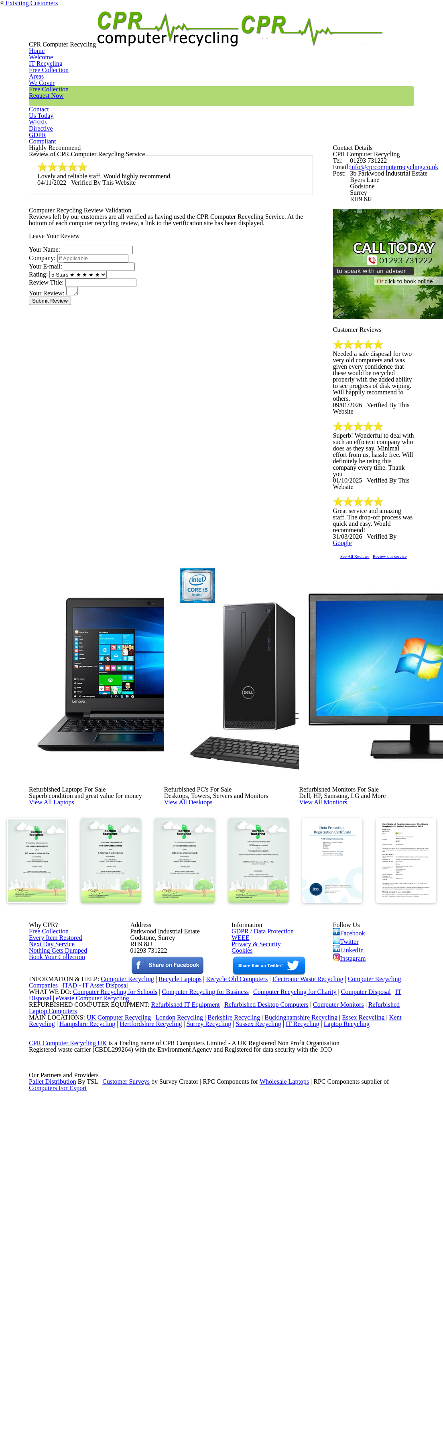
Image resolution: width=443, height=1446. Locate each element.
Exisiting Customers (419, 5)
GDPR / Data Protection (259, 1129)
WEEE (354, 34)
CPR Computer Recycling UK (67, 1351)
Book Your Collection (55, 1188)
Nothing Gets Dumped (55, 1160)
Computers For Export (58, 1422)
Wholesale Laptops (290, 1412)
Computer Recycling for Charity (298, 1268)
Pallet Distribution (53, 1412)
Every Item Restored (52, 1139)
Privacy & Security (253, 1149)
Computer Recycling (118, 1248)
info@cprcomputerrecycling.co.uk (388, 216)
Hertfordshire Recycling (156, 1320)
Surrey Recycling (217, 1320)
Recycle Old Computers (233, 1248)
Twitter (346, 1142)
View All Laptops (69, 921)
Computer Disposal (371, 1268)
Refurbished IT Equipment (168, 1289)
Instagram (350, 1165)
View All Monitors (341, 921)
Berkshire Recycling (229, 1309)
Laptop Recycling (360, 1320)
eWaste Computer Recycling (95, 1278)
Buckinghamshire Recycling (299, 1309)
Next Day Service (49, 1149)
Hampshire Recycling (90, 1320)
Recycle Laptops (174, 1248)
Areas (201, 34)
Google (401, 681)
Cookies (241, 1160)
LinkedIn (348, 1153)
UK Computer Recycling (111, 1309)
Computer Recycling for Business (205, 1268)
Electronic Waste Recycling (308, 1248)
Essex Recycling (363, 1309)
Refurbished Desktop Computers (252, 1289)
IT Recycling (154, 34)
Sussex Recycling (269, 1320)
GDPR (395, 34)
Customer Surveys (126, 1412)
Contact (312, 34)
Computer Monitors (327, 1289)
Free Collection (255, 34)
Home (106, 34)
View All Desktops (206, 921)
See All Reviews (365, 706)
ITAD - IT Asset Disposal (96, 1258)
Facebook (350, 1130)
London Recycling (172, 1309)
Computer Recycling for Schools (110, 1268)
